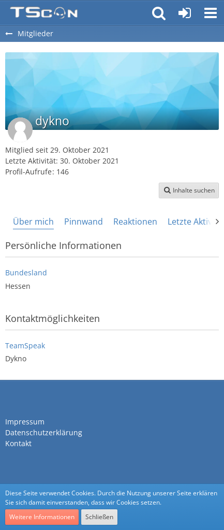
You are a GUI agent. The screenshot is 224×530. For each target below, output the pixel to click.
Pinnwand (83, 221)
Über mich (33, 221)
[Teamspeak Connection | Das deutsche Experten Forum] (43, 13)
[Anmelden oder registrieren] (184, 13)
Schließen (99, 516)
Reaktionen (135, 221)
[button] (210, 13)
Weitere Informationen (41, 516)
